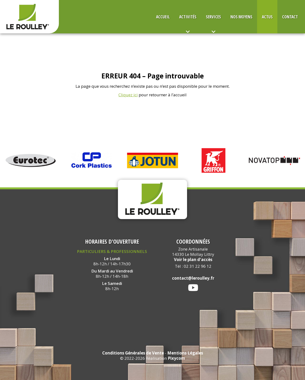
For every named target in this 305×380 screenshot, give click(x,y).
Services (213, 17)
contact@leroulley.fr (193, 278)
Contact (290, 17)
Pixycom (176, 358)
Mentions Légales (185, 353)
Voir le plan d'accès (193, 259)
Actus (267, 17)
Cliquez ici (128, 95)
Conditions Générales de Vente (133, 353)
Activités (187, 17)
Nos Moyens (241, 17)
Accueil (163, 17)
